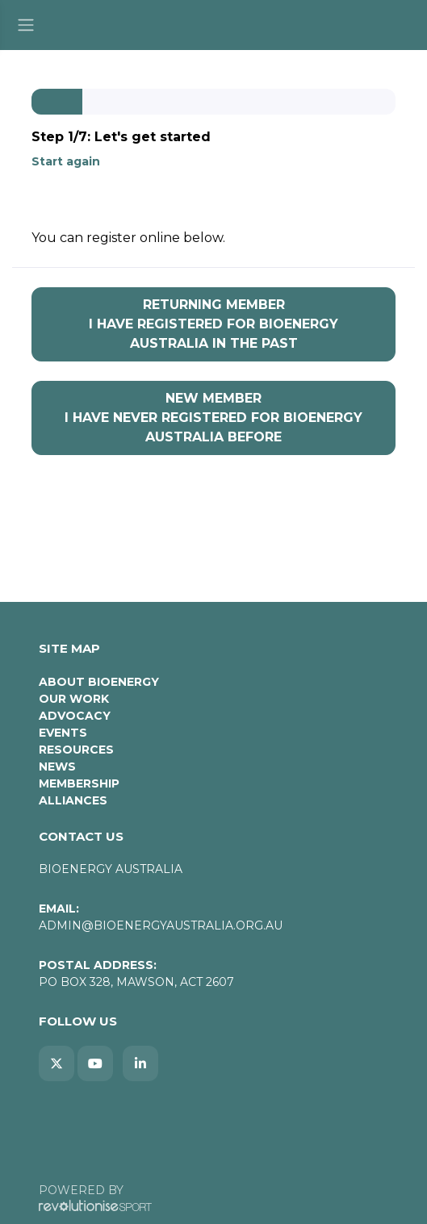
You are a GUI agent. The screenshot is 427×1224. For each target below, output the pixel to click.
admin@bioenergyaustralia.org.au (161, 925)
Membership (79, 783)
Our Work (74, 698)
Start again (65, 161)
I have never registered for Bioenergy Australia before (213, 417)
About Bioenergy (99, 682)
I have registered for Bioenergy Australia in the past (213, 323)
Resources (76, 749)
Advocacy (75, 715)
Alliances (73, 800)
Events (63, 732)
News (57, 766)
